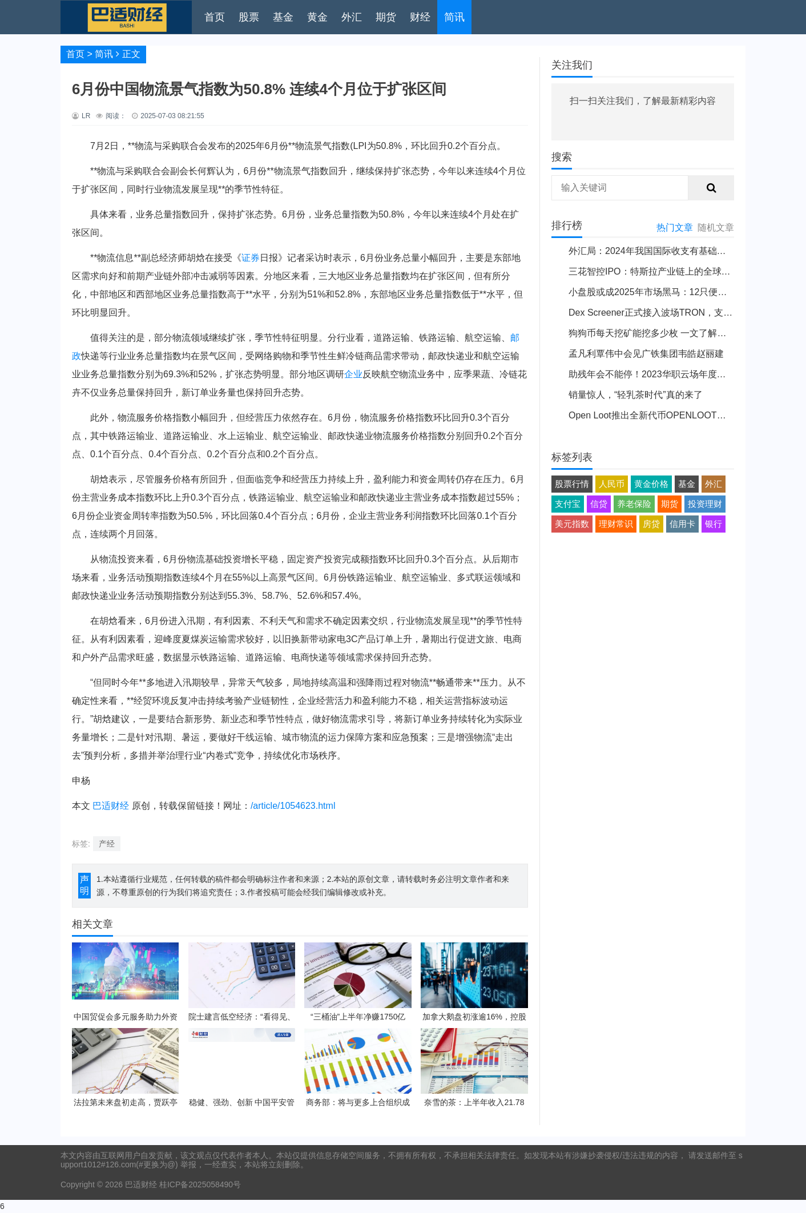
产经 (107, 843)
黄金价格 (651, 484)
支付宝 (568, 504)
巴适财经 (110, 806)
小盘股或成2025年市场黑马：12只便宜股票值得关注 (675, 292)
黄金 (317, 17)
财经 (420, 17)
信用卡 (682, 524)
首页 (214, 17)
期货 (386, 17)
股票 (249, 17)
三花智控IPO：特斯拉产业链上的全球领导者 (659, 271)
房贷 (651, 524)
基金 (283, 17)
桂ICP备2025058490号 (199, 1184)
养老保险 (634, 504)
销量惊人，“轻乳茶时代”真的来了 (636, 395)
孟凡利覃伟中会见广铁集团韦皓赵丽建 (646, 353)
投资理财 (705, 504)
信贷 (598, 504)
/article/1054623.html (293, 806)
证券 (250, 258)
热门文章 (674, 227)
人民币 (611, 484)
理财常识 (616, 524)
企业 (353, 374)
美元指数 (572, 524)
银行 (713, 524)
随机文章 (716, 227)
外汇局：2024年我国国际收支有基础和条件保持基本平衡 (684, 251)
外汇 (351, 17)
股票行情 (572, 484)
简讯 (454, 17)
